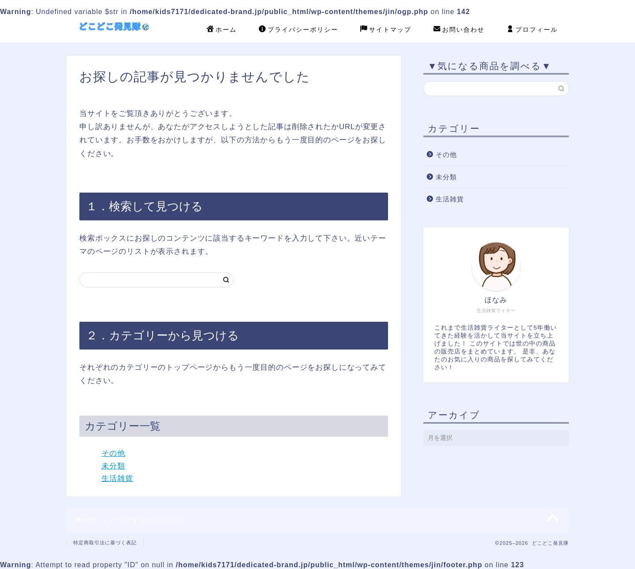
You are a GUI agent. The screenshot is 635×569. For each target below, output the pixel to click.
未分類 (113, 466)
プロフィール (532, 30)
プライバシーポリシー (298, 30)
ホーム (222, 30)
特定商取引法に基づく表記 (105, 542)
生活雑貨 (117, 478)
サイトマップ (385, 30)
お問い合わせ (459, 30)
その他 (113, 453)
